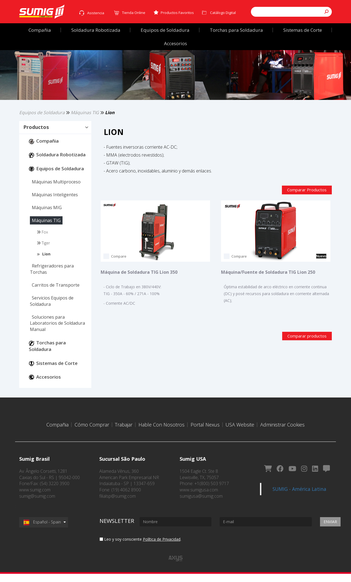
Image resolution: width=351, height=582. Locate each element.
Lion (110, 128)
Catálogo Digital (223, 12)
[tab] (55, 142)
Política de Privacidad (161, 547)
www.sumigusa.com (199, 498)
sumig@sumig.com (37, 504)
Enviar (330, 529)
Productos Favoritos (174, 12)
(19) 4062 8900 (126, 498)
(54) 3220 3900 (54, 492)
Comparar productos (307, 344)
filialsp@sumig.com (117, 504)
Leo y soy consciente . (140, 547)
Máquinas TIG (85, 128)
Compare (118, 271)
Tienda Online (133, 12)
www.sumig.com (34, 498)
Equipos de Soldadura (42, 128)
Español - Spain (42, 530)
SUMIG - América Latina (299, 489)
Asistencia (95, 12)
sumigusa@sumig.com (201, 504)
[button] (55, 142)
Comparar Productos (307, 205)
